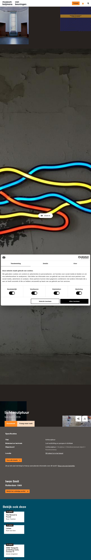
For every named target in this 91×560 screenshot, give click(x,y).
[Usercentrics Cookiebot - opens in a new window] (80, 257)
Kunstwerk (11, 391)
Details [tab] (45, 263)
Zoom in (45, 199)
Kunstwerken (12, 11)
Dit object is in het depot (54, 420)
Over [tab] (75, 263)
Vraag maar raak (26, 391)
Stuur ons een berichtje (66, 433)
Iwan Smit (9, 384)
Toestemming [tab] (16, 263)
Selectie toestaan (45, 301)
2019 (18, 384)
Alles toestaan (74, 301)
